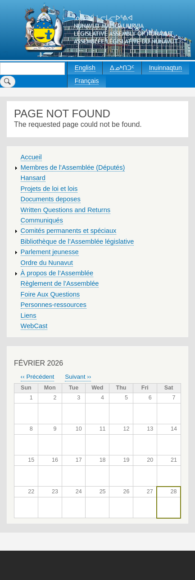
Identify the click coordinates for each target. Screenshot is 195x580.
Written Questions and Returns (66, 209)
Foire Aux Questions (50, 294)
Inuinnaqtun (165, 67)
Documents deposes (51, 199)
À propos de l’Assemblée (57, 273)
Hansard (33, 177)
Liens (28, 315)
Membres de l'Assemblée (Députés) (73, 167)
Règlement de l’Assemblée (60, 283)
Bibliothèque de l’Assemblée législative (77, 241)
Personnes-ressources (53, 304)
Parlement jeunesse (50, 251)
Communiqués (42, 220)
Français (87, 80)
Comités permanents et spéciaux (69, 230)
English (85, 67)
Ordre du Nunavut (47, 262)
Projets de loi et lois (49, 188)
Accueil (31, 157)
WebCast (34, 325)
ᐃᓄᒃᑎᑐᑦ (122, 67)
